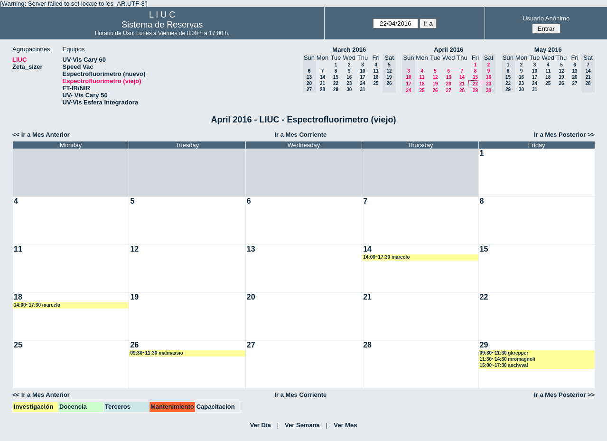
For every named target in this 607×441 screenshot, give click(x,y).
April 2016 (448, 49)
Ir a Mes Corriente (300, 134)
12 (435, 77)
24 (362, 83)
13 (448, 77)
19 (435, 83)
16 (349, 77)
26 (435, 90)
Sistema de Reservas (162, 24)
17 (362, 77)
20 (448, 83)
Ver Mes (345, 425)
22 (335, 83)
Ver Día (260, 425)
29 (335, 89)
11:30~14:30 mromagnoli (507, 359)
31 (362, 89)
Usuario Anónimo (546, 18)
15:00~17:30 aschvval (504, 365)
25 (375, 83)
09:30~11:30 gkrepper (504, 353)
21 (322, 83)
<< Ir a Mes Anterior (41, 134)
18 (375, 77)
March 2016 (349, 49)
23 (349, 83)
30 (349, 89)
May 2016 (548, 49)
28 (322, 89)
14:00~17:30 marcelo (386, 257)
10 (362, 71)
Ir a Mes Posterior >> (564, 134)
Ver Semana (302, 425)
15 (335, 77)
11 (375, 71)
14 (322, 77)
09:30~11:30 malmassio (156, 353)
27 (448, 90)
